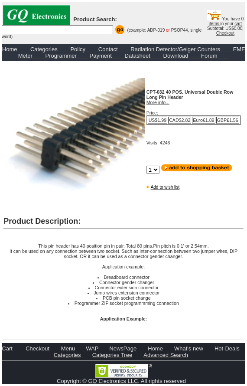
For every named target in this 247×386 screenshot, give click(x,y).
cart (238, 23)
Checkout (225, 33)
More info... (157, 102)
